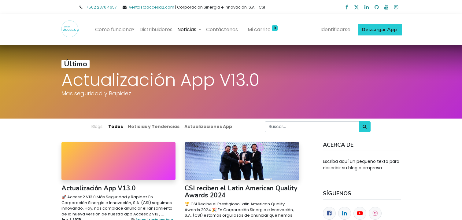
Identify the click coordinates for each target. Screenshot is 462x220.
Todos (115, 126)
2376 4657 (107, 7)
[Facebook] (329, 213)
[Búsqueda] (365, 126)
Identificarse (334, 29)
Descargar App (378, 29)
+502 (91, 7)
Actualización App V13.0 (98, 188)
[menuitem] (116, 30)
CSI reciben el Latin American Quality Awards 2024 (241, 192)
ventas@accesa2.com (151, 7)
